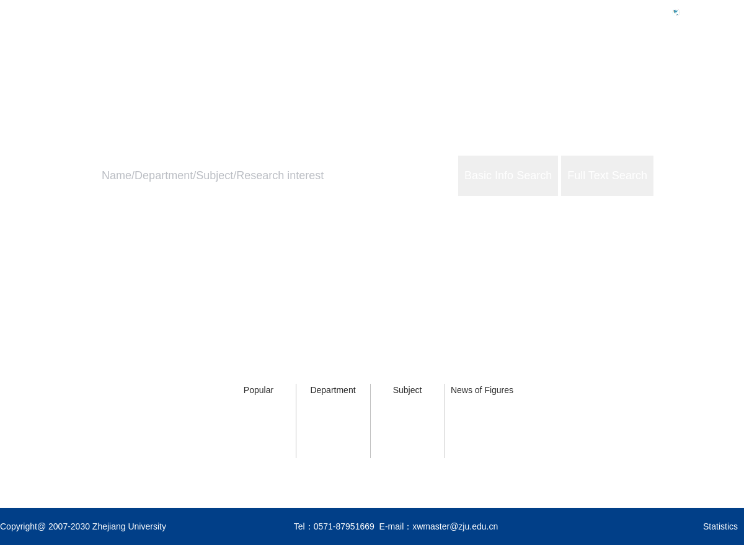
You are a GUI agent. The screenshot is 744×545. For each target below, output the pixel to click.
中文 (694, 12)
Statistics (720, 526)
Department (332, 390)
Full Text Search (607, 175)
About (731, 66)
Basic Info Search (508, 175)
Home (522, 66)
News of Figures (482, 390)
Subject (407, 390)
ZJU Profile (584, 66)
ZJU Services (663, 66)
